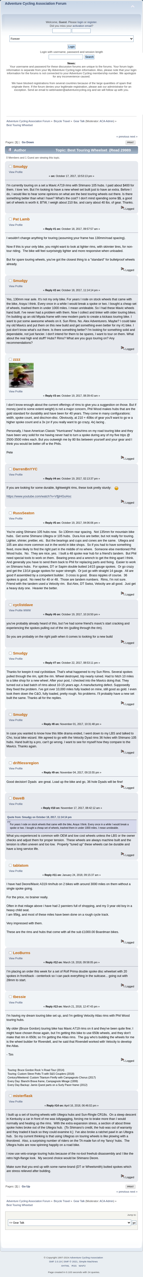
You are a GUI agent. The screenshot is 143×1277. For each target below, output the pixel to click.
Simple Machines (88, 1261)
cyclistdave (23, 605)
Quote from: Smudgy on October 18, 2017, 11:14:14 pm (39, 817)
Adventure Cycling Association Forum (35, 3)
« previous (122, 136)
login (80, 22)
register (92, 22)
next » (134, 136)
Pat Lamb (21, 219)
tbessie (19, 997)
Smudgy (20, 166)
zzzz (16, 359)
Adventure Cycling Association (86, 1257)
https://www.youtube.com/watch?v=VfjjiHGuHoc (38, 496)
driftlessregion (26, 763)
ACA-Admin (106, 121)
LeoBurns (21, 953)
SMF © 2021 (71, 1261)
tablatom (20, 865)
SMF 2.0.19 (55, 1261)
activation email (82, 25)
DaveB (19, 798)
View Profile (16, 172)
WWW (27, 610)
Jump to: (131, 1214)
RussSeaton (24, 513)
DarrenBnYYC (25, 469)
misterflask (23, 1096)
